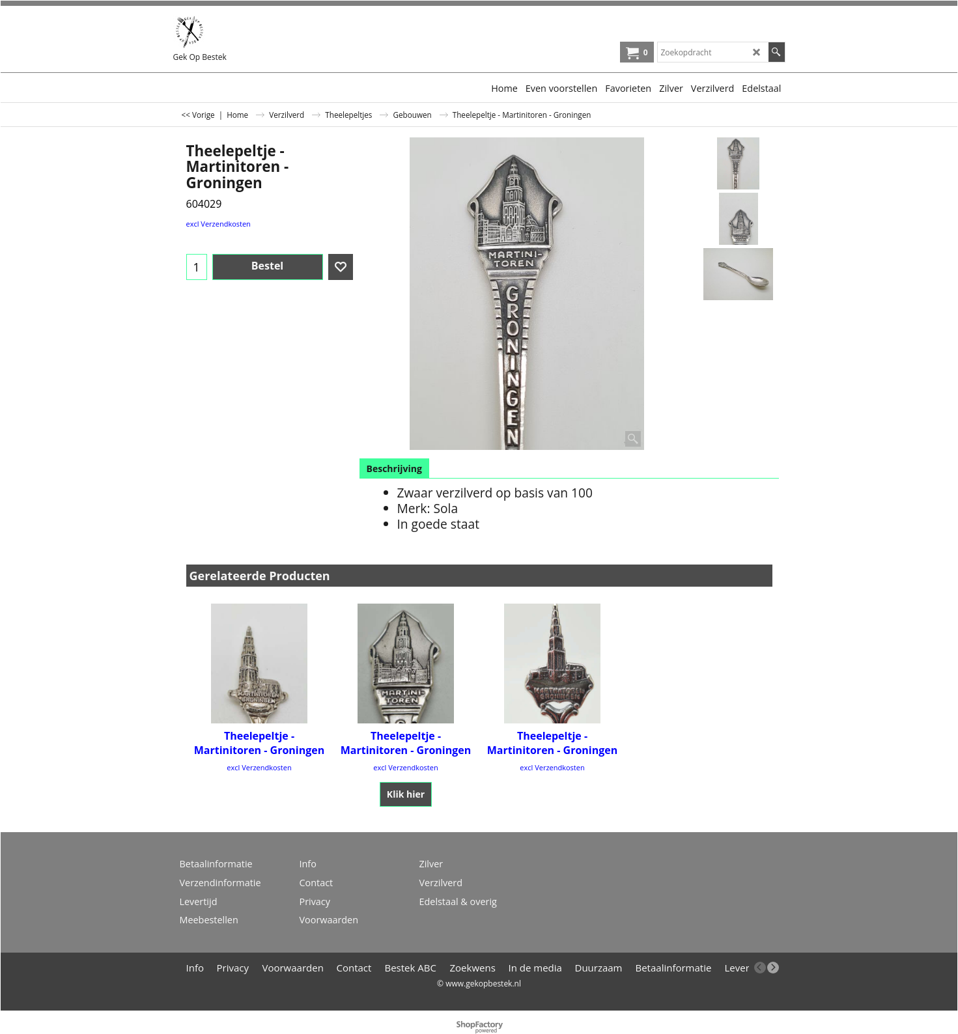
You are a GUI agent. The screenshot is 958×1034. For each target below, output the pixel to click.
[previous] (760, 967)
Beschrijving (394, 468)
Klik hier (406, 794)
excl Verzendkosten (218, 224)
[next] (773, 967)
